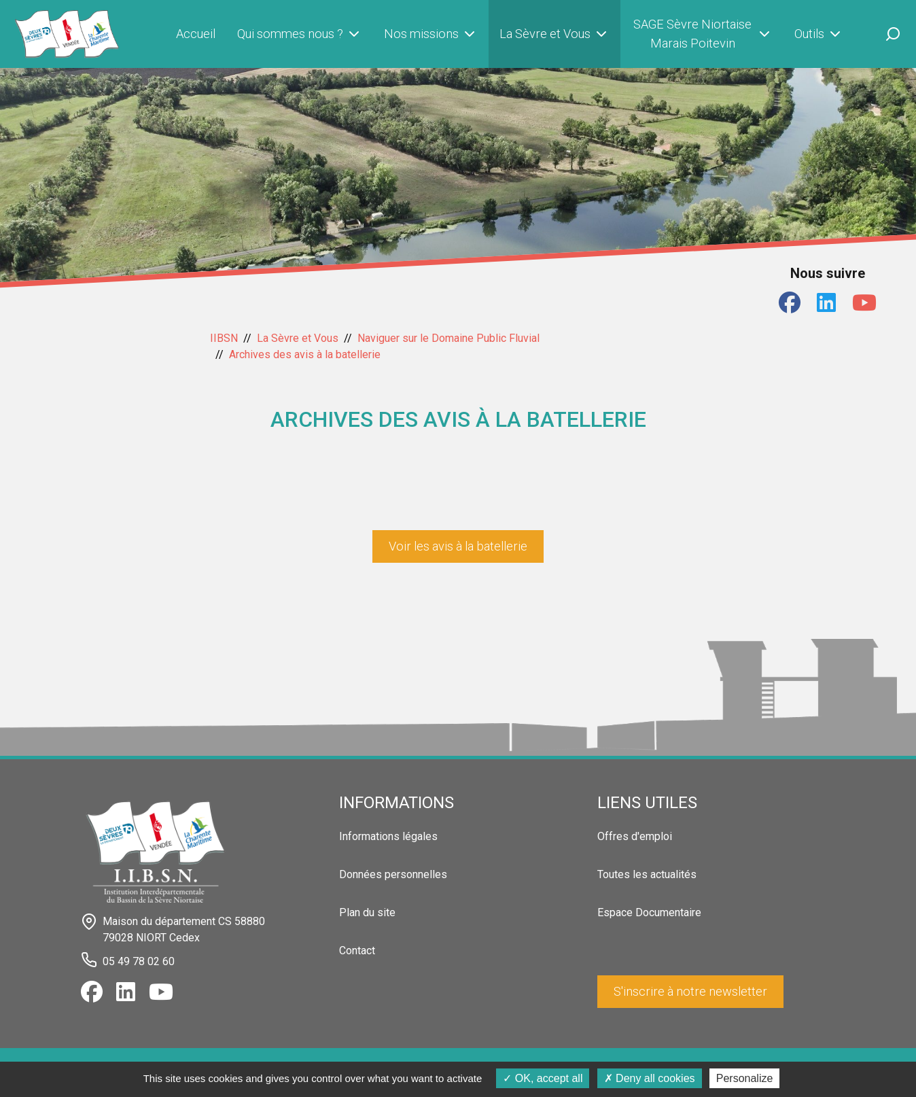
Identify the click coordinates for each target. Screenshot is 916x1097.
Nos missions (431, 34)
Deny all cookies (649, 1078)
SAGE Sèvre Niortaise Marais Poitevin (703, 33)
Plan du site (367, 912)
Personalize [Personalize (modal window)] (744, 1078)
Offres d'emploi (634, 836)
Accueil (195, 34)
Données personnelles (393, 874)
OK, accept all (542, 1078)
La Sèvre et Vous (554, 34)
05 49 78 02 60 (139, 961)
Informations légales (388, 836)
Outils (818, 34)
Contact (357, 950)
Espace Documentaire (649, 912)
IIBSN (224, 338)
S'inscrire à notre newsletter (690, 991)
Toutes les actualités (647, 874)
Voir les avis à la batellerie (458, 546)
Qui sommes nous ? (299, 34)
